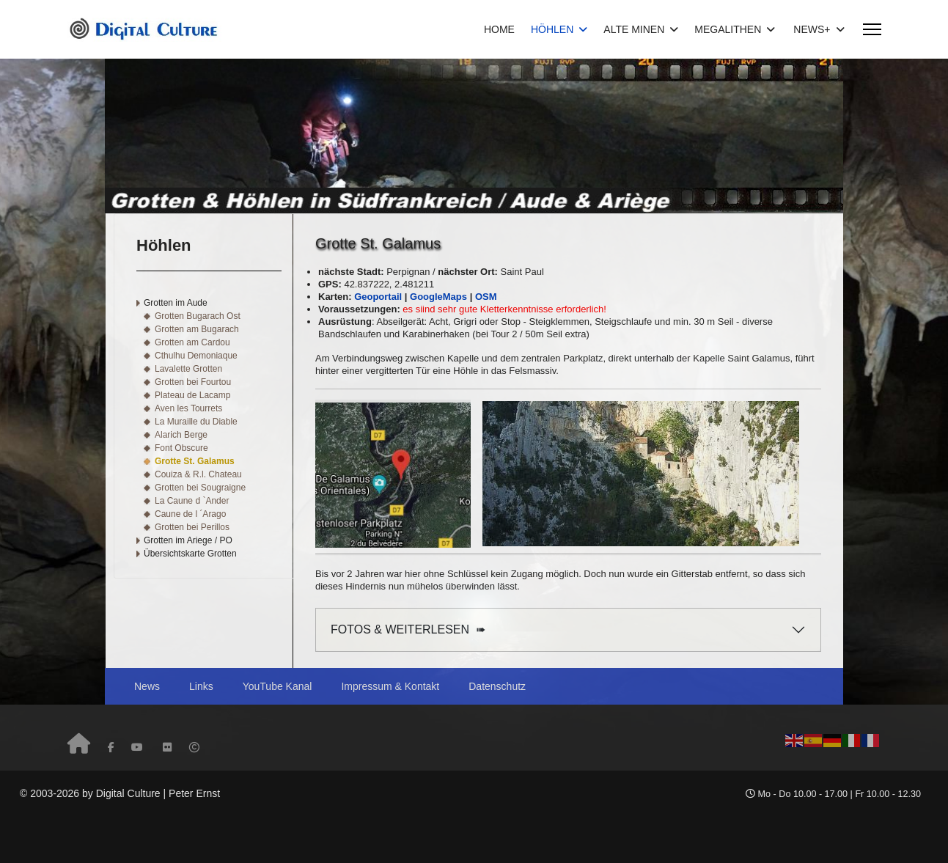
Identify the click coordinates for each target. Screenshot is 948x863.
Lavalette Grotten (188, 369)
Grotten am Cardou (192, 342)
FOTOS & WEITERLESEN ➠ (408, 629)
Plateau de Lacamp (192, 395)
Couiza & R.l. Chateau (198, 474)
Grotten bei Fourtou (193, 382)
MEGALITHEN (727, 29)
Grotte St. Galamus (195, 461)
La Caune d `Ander (192, 501)
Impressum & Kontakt (390, 686)
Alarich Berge (181, 435)
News (147, 686)
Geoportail (378, 296)
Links (201, 686)
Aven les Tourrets (188, 408)
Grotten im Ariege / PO (188, 540)
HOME (499, 29)
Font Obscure (181, 448)
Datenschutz (497, 686)
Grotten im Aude (175, 303)
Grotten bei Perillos (192, 527)
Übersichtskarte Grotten (190, 553)
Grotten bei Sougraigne (200, 487)
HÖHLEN (552, 29)
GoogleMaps (438, 296)
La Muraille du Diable (196, 421)
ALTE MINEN (633, 29)
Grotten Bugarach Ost (197, 316)
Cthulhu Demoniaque (196, 355)
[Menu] (872, 29)
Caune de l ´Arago (190, 514)
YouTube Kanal (277, 686)
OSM (486, 296)
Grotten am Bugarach (197, 329)
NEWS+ (811, 29)
